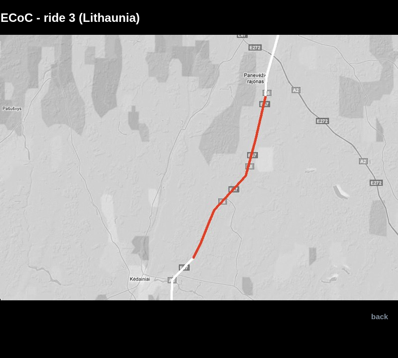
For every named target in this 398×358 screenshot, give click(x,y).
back (379, 316)
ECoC (16, 17)
